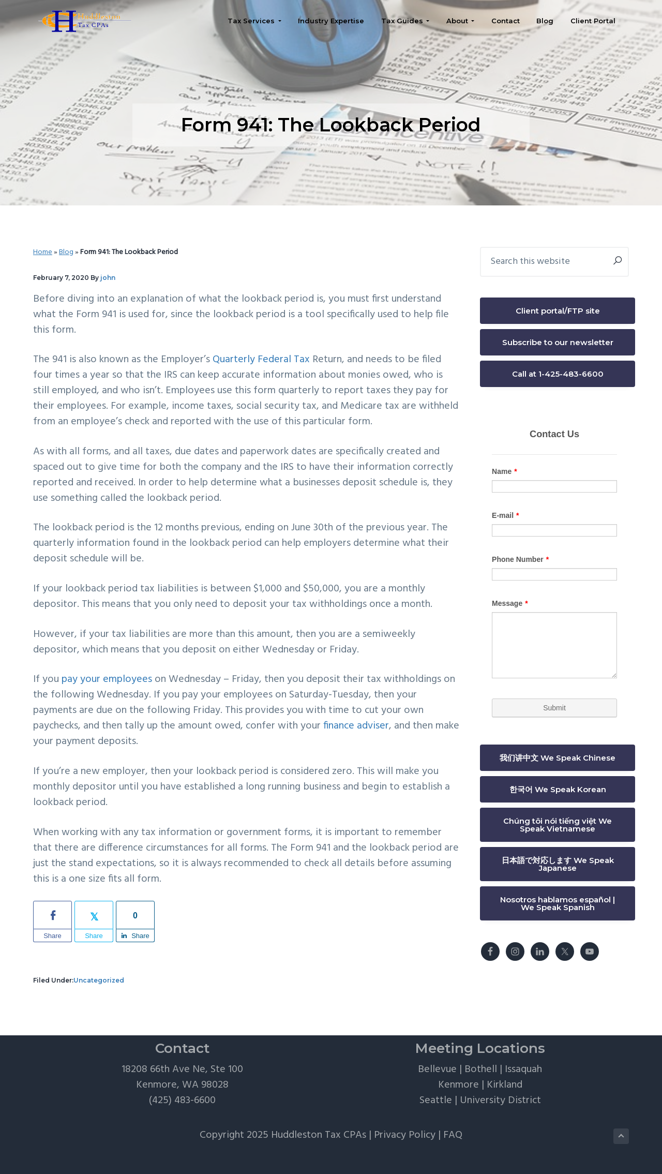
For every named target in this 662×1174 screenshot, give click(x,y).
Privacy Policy (404, 1135)
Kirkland (504, 1085)
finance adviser (356, 726)
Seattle (435, 1100)
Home (42, 252)
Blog (66, 252)
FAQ (452, 1135)
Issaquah (523, 1069)
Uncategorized (98, 980)
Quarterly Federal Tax (261, 359)
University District (500, 1100)
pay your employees (107, 679)
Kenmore (458, 1085)
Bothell (480, 1069)
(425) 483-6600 (182, 1100)
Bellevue (437, 1069)
